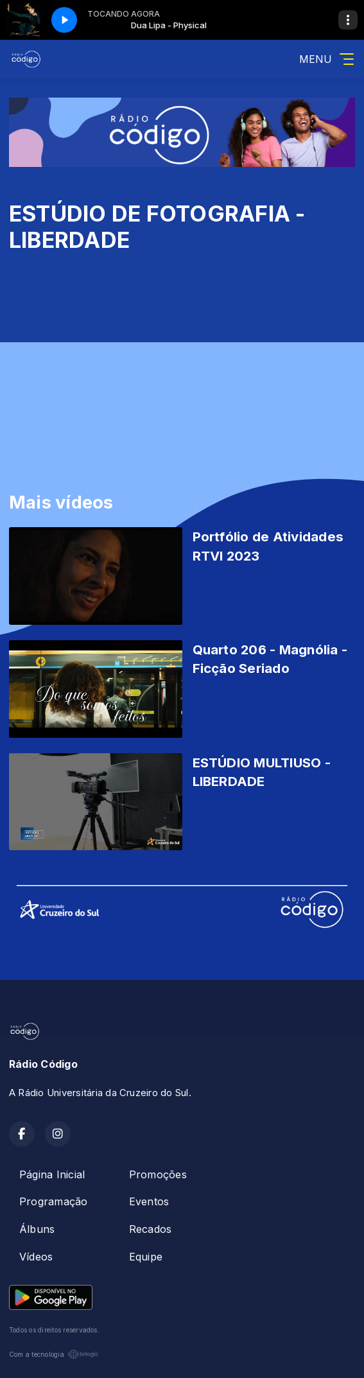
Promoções (158, 1174)
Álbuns (37, 1229)
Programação (53, 1201)
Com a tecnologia (54, 1354)
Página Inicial (52, 1174)
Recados (150, 1229)
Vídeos (36, 1256)
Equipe (145, 1256)
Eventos (149, 1201)
